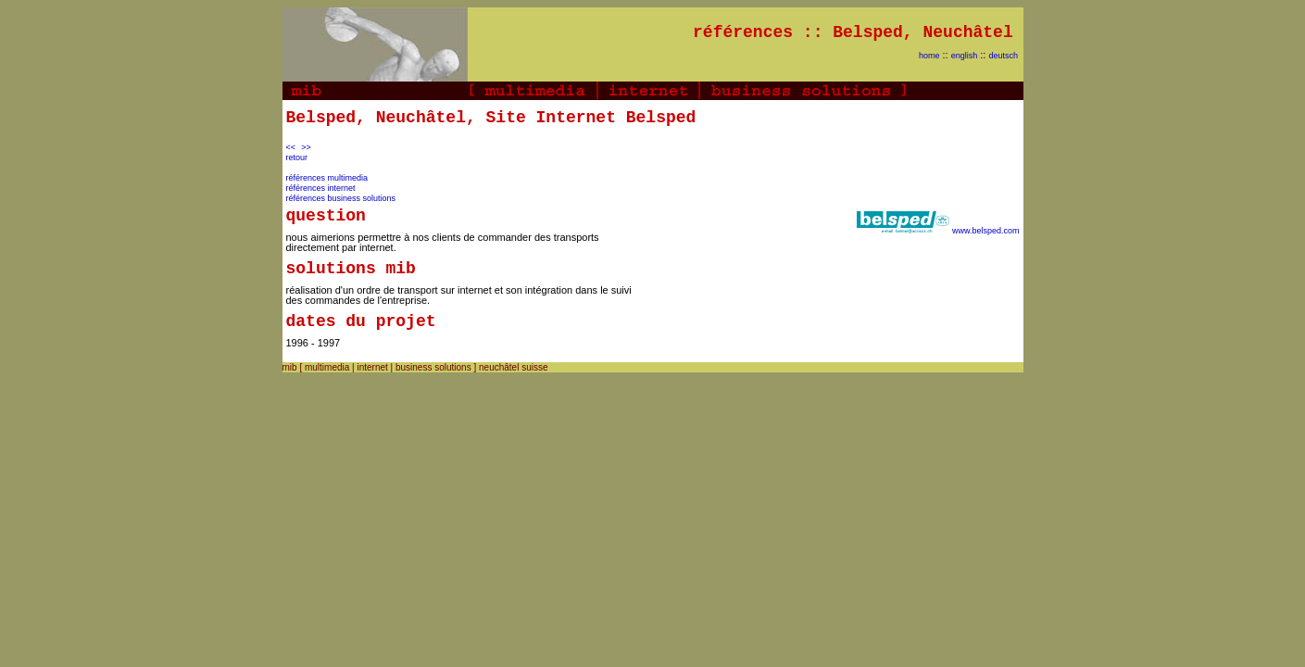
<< (291, 147)
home (929, 55)
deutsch (1004, 55)
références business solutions (341, 198)
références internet (321, 188)
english (964, 55)
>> (306, 147)
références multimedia (327, 177)
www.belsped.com (986, 230)
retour (297, 157)
